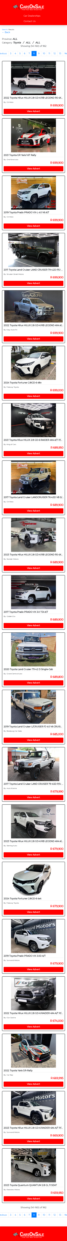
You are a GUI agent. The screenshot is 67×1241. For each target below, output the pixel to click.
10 (44, 53)
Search (4, 29)
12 (55, 53)
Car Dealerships (32, 16)
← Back (6, 32)
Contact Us (29, 21)
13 (60, 53)
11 (49, 53)
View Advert (33, 111)
